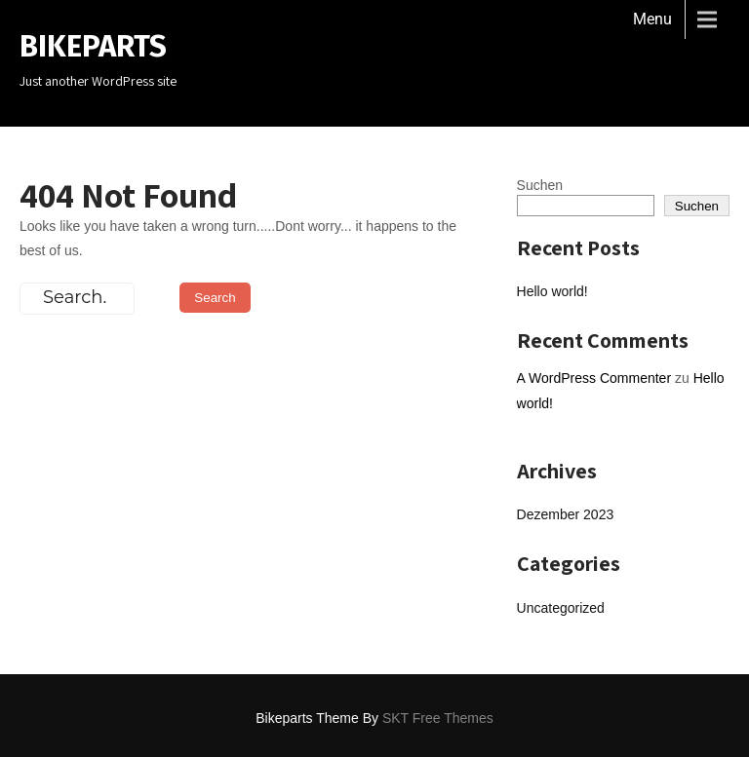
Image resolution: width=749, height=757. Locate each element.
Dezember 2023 (565, 514)
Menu (652, 19)
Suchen (540, 185)
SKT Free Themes (437, 718)
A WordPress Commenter (594, 378)
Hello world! (552, 291)
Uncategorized (561, 608)
